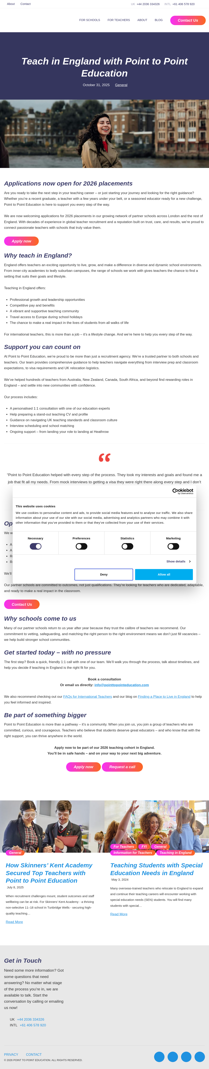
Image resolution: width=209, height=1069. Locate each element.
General (121, 85)
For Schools (89, 20)
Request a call (122, 767)
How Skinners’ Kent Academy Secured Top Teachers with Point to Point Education (49, 873)
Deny (104, 574)
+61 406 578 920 (183, 4)
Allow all (164, 574)
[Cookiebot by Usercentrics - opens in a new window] (175, 491)
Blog (159, 20)
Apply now (21, 241)
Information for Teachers (132, 853)
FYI (144, 846)
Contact (25, 4)
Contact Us (22, 604)
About (11, 4)
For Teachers (119, 20)
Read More (14, 922)
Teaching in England (175, 853)
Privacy (11, 1054)
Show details (176, 561)
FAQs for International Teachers (87, 697)
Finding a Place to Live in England (164, 697)
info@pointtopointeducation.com (121, 685)
